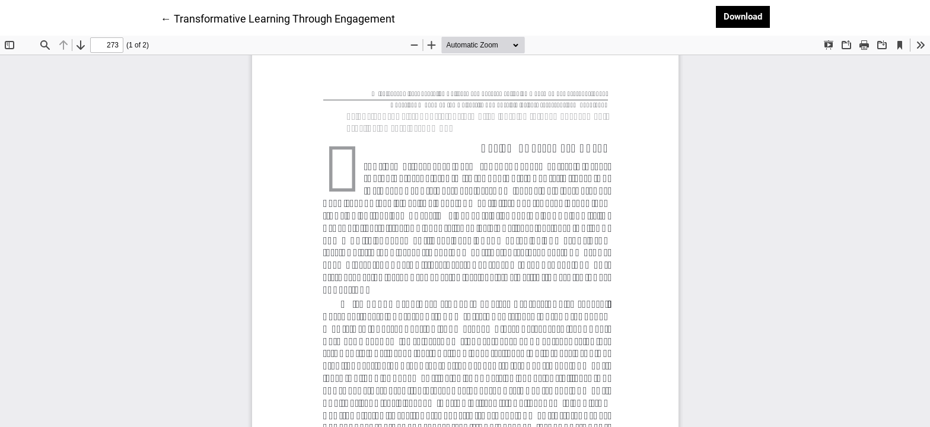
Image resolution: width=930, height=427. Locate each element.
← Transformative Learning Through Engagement (278, 18)
